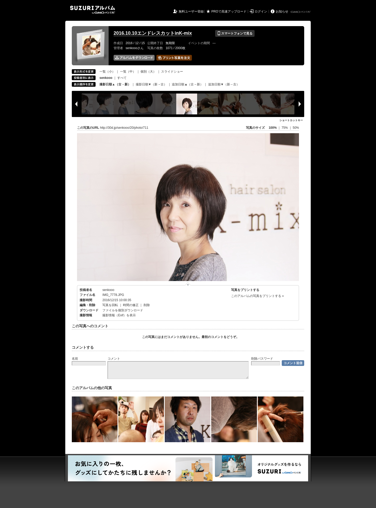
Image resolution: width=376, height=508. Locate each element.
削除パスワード (262, 358)
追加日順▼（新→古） (223, 84)
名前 (75, 358)
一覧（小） (107, 71)
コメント (114, 358)
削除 (147, 305)
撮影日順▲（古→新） (115, 84)
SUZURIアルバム (92, 9)
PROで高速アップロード (229, 11)
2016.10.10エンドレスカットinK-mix (153, 33)
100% (273, 128)
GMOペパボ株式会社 (301, 12)
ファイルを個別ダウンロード (122, 310)
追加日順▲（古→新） (187, 84)
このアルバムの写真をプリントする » (257, 296)
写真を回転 (110, 305)
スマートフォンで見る (234, 33)
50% (296, 128)
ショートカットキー (291, 120)
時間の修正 (131, 305)
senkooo (108, 290)
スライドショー (172, 71)
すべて (122, 78)
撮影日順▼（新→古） (151, 84)
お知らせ (282, 11)
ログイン (261, 11)
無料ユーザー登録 (191, 11)
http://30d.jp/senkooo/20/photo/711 (124, 128)
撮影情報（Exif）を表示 (119, 315)
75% (285, 128)
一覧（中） (128, 71)
